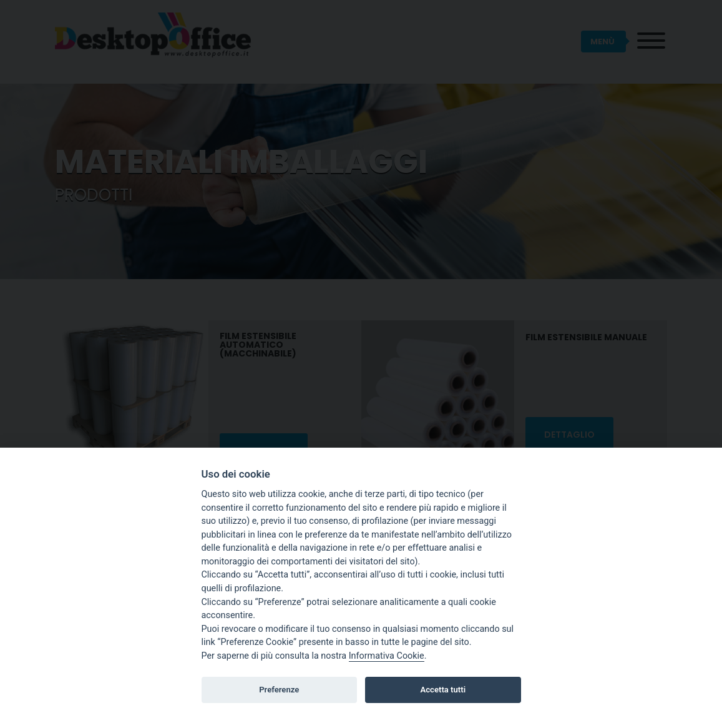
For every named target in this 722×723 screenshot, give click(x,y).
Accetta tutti (443, 689)
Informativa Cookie (386, 656)
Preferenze (279, 689)
